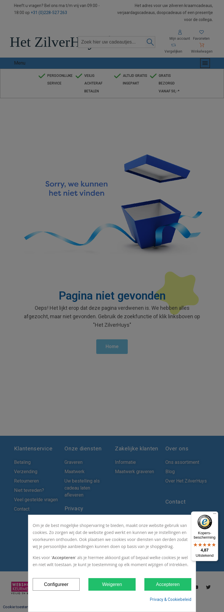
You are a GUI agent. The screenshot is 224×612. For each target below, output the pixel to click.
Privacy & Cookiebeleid (170, 599)
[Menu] (214, 514)
